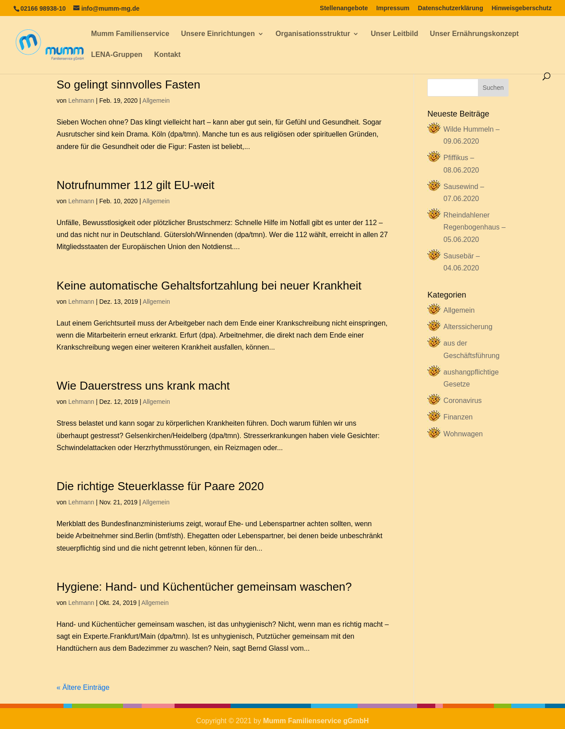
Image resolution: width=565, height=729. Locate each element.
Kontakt (167, 55)
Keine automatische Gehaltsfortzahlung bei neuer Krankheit (209, 285)
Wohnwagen (463, 434)
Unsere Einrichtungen (218, 34)
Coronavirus (462, 400)
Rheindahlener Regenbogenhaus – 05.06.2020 (474, 227)
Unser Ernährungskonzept (474, 34)
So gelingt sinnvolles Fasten (128, 84)
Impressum (393, 8)
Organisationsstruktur (312, 34)
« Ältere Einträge (82, 687)
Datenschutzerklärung (450, 8)
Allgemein (156, 100)
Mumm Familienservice (130, 34)
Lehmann (81, 100)
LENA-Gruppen (117, 55)
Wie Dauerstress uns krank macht (143, 385)
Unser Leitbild (394, 34)
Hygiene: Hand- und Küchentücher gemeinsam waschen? (204, 586)
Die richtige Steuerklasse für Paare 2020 (160, 486)
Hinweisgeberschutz (522, 8)
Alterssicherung (467, 326)
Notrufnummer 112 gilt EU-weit (135, 185)
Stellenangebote (344, 8)
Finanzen (458, 417)
